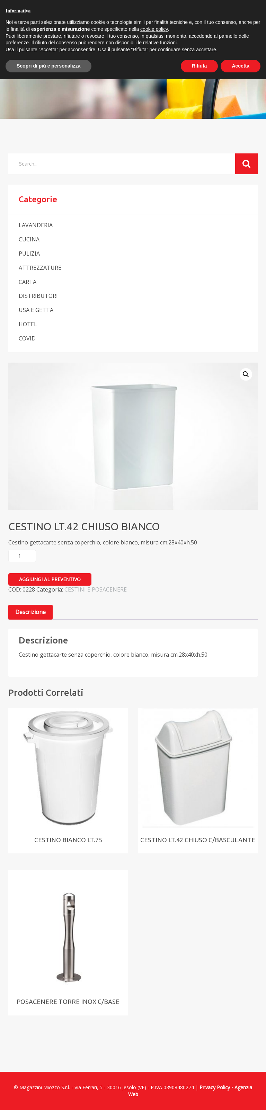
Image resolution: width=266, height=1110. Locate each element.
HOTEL (28, 324)
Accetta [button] (240, 66)
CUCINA (29, 239)
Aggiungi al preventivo (50, 579)
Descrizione (30, 612)
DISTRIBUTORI (38, 296)
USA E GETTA (36, 310)
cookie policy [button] (154, 29)
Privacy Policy (215, 1087)
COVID (27, 338)
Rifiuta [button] (199, 66)
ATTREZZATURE (40, 268)
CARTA (27, 282)
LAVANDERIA (36, 225)
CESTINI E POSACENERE (95, 589)
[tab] (30, 612)
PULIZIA (29, 253)
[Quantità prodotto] (22, 556)
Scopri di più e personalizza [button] (48, 66)
